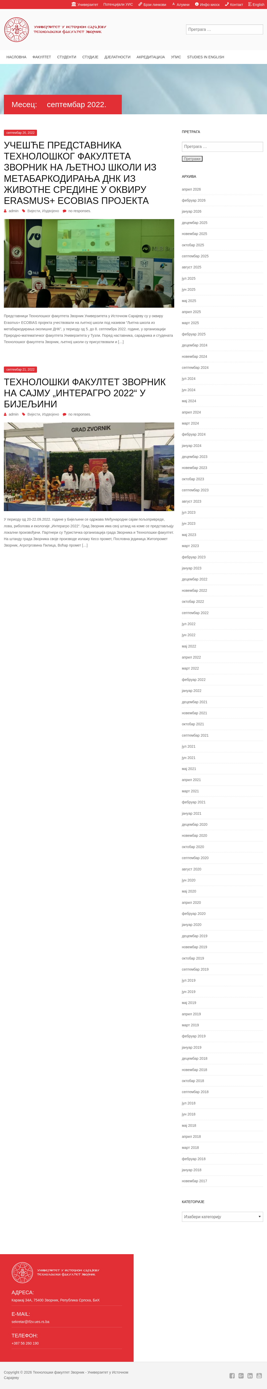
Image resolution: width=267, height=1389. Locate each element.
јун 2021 (189, 758)
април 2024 (191, 412)
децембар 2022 (194, 579)
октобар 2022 (193, 601)
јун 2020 (189, 880)
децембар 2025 (194, 223)
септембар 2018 (195, 1092)
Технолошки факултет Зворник (58, 1372)
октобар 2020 (193, 847)
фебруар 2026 (194, 200)
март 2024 (190, 423)
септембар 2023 (195, 490)
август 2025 (191, 267)
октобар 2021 (193, 724)
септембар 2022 (195, 613)
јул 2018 (189, 1103)
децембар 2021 (194, 702)
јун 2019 (189, 992)
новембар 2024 (194, 356)
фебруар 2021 (194, 802)
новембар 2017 (194, 1181)
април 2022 (191, 657)
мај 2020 (189, 891)
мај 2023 (189, 535)
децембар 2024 (194, 345)
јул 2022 (189, 624)
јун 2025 (189, 289)
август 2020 (191, 869)
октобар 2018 (193, 1081)
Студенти (66, 57)
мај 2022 (189, 646)
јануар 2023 (191, 568)
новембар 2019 (194, 947)
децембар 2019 (194, 936)
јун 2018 (189, 1114)
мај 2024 (189, 401)
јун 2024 (189, 390)
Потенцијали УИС (118, 4)
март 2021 (190, 791)
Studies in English (205, 57)
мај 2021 (189, 769)
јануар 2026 (191, 211)
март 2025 (190, 323)
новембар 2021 (194, 713)
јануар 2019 (191, 1047)
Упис (176, 57)
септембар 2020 (195, 858)
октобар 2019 (193, 958)
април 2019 (191, 1014)
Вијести (33, 211)
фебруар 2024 (194, 434)
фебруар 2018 (194, 1159)
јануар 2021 (191, 813)
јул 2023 (189, 512)
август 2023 (191, 501)
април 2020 (191, 902)
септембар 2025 (195, 256)
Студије (90, 57)
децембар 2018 (194, 1058)
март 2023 (190, 546)
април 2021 (191, 780)
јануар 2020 (191, 925)
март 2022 (190, 668)
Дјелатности (118, 57)
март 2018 (190, 1148)
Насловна (16, 57)
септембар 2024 (195, 367)
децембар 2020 (194, 824)
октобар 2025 (193, 245)
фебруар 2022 (194, 680)
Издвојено (50, 211)
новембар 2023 (194, 468)
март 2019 (190, 1025)
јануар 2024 (191, 446)
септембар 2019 (195, 969)
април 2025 (191, 312)
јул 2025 (189, 278)
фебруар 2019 (194, 1036)
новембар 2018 (194, 1070)
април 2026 (191, 189)
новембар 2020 (194, 835)
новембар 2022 (194, 590)
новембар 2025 (194, 234)
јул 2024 (189, 379)
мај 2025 (189, 301)
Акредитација (151, 57)
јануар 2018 (191, 1170)
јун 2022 (189, 635)
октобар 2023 (193, 479)
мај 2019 (189, 1003)
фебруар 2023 (194, 557)
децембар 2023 (194, 457)
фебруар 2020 (194, 914)
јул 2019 (189, 980)
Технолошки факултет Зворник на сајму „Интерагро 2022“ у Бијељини (85, 393)
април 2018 (191, 1136)
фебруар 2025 (194, 334)
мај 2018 (189, 1125)
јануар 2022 (191, 691)
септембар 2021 (195, 735)
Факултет (42, 57)
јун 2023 (189, 523)
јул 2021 (189, 746)
